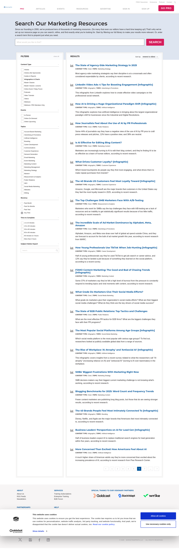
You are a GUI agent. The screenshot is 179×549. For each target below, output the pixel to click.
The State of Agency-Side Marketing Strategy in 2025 (106, 66)
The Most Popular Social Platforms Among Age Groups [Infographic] (115, 331)
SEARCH (155, 43)
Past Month (28, 204)
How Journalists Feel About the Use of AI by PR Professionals (111, 124)
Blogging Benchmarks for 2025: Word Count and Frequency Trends (114, 392)
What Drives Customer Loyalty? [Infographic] (101, 162)
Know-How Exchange (62, 514)
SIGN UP (145, 9)
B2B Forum (58, 500)
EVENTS (61, 9)
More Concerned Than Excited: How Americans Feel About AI (111, 450)
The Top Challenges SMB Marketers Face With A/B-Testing (109, 201)
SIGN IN (126, 9)
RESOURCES (82, 9)
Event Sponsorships (24, 514)
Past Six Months (29, 207)
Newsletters (21, 500)
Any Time (27, 214)
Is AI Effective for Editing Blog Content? (98, 143)
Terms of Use (59, 519)
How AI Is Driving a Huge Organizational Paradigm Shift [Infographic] (115, 105)
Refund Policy (59, 517)
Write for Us (21, 517)
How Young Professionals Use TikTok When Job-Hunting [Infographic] (116, 248)
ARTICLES (40, 9)
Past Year (27, 210)
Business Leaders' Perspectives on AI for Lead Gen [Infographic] (112, 431)
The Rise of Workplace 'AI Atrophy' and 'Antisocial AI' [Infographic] (114, 350)
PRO (22, 9)
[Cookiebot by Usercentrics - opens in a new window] (16, 544)
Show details (38, 544)
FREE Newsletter (142, 2)
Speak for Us (22, 519)
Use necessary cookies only (158, 537)
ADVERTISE (105, 9)
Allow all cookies (158, 529)
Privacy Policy (59, 522)
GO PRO (166, 8)
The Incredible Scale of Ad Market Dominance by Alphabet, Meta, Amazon (113, 225)
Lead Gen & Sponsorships (27, 512)
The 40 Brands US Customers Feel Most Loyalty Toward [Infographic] (115, 182)
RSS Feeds (21, 497)
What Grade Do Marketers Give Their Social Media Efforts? (109, 293)
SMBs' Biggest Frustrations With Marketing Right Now (107, 373)
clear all (56, 57)
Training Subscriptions (62, 495)
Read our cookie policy (104, 537)
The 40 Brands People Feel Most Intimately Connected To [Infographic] (116, 411)
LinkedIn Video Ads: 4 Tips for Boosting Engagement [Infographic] (114, 85)
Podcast (162, 2)
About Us (20, 495)
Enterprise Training (61, 497)
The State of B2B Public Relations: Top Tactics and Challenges (111, 312)
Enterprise (153, 2)
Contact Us (58, 512)
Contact (169, 2)
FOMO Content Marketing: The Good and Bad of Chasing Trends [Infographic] (112, 272)
